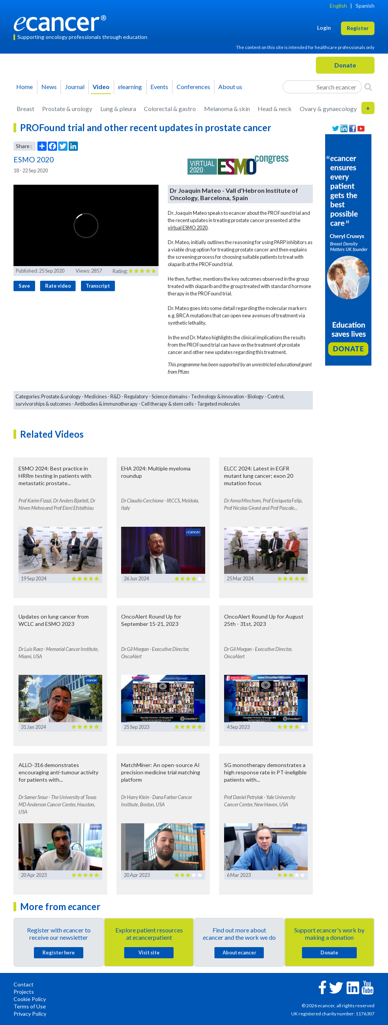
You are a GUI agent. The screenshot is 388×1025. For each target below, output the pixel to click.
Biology (256, 396)
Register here (58, 952)
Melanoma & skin (227, 108)
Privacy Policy (29, 1013)
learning (130, 86)
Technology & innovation (217, 396)
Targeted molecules (218, 404)
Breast (25, 108)
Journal (74, 86)
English (338, 5)
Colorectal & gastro (170, 108)
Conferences (193, 86)
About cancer (239, 952)
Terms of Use (29, 1006)
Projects (23, 991)
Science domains (169, 396)
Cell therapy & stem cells (167, 404)
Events (159, 86)
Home (24, 86)
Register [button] (358, 28)
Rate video (58, 286)
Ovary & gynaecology (328, 108)
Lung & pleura (118, 108)
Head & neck (275, 108)
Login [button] (324, 27)
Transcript (98, 286)
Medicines (95, 396)
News (49, 86)
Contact (23, 984)
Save (24, 286)
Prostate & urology (67, 108)
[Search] (368, 86)
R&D (115, 396)
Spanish (365, 5)
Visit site (149, 952)
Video (101, 86)
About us (230, 86)
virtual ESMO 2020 (187, 227)
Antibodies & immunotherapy (106, 404)
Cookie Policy (29, 999)
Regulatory (136, 396)
